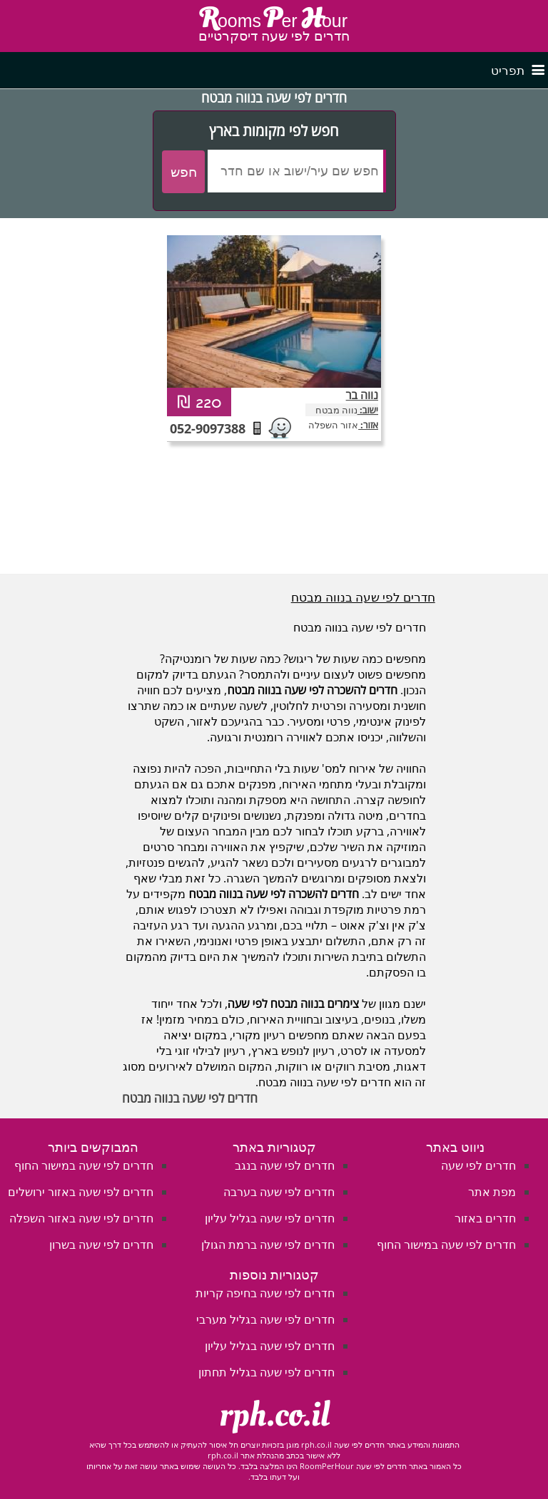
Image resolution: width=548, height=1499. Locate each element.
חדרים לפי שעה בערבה (279, 1192)
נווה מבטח (336, 409)
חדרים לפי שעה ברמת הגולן (268, 1244)
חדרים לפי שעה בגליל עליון (270, 1218)
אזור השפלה (333, 424)
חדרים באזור (485, 1218)
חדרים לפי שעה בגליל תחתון (266, 1372)
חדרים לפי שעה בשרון (101, 1244)
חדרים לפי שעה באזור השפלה (81, 1218)
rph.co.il (274, 1415)
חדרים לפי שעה (478, 1165)
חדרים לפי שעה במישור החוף (446, 1244)
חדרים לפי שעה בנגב (285, 1165)
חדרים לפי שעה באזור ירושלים (80, 1192)
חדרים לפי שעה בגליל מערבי (265, 1319)
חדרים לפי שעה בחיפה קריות (265, 1293)
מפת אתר (492, 1192)
